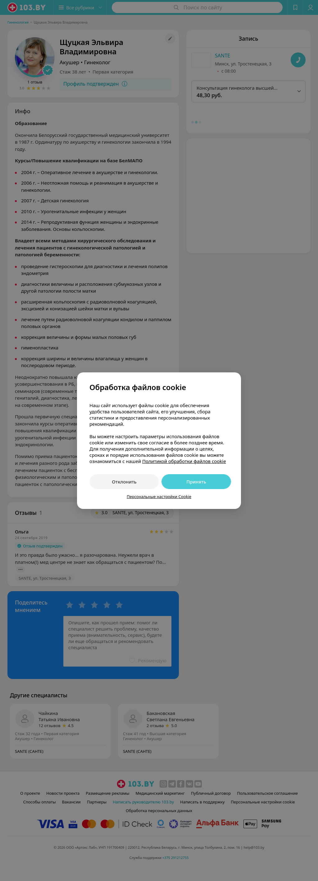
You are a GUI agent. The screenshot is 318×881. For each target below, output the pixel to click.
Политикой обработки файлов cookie (184, 461)
